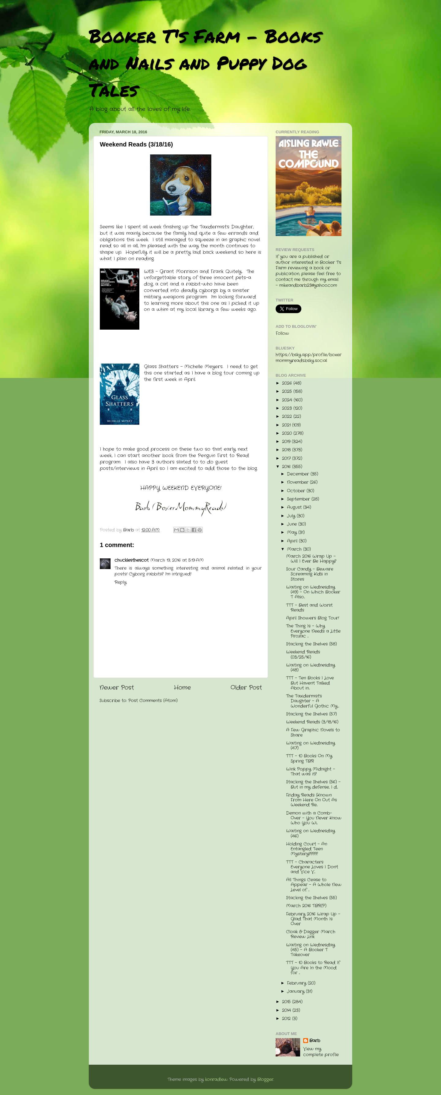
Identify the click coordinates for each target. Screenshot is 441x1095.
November (298, 482)
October (297, 491)
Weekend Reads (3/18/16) (312, 722)
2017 (287, 458)
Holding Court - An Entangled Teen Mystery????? (306, 849)
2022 (287, 417)
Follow (282, 333)
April (293, 541)
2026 (287, 383)
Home (182, 688)
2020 (287, 433)
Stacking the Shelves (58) (311, 644)
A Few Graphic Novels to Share (313, 732)
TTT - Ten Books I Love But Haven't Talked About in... (310, 683)
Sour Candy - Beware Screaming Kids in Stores (309, 574)
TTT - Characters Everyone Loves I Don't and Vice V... (312, 867)
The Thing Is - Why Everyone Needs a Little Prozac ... (313, 631)
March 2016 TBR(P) (306, 906)
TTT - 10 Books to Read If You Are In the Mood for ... (313, 967)
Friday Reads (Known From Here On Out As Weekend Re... (311, 800)
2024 (288, 400)
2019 (287, 442)
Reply (120, 582)
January (296, 991)
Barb (314, 1041)
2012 (287, 1019)
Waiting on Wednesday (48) (310, 667)
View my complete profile (321, 1052)
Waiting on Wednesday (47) (310, 745)
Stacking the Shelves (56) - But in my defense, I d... (313, 784)
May (292, 532)
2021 (287, 425)
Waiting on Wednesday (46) (310, 833)
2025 (287, 391)
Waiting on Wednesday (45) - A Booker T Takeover (310, 950)
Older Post (246, 688)
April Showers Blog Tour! (312, 618)
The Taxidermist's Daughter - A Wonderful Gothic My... (312, 701)
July (292, 516)
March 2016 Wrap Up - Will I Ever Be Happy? (311, 558)
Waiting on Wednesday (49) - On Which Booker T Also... (313, 592)
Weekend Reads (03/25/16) (303, 654)
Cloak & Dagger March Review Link (310, 934)
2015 (287, 1002)
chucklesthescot (132, 560)
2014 (287, 1010)
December (299, 474)
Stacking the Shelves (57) (311, 714)
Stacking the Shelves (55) (311, 898)
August (295, 507)
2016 (287, 467)
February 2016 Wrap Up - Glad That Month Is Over (313, 919)
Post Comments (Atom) (153, 701)
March (295, 549)
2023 (287, 408)
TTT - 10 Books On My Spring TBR (309, 758)
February (297, 983)
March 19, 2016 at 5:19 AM (177, 560)
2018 (287, 450)
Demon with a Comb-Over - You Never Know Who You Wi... (313, 818)
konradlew (216, 1079)
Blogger (265, 1079)
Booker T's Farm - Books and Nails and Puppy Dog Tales (205, 62)
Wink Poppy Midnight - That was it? (310, 771)
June (292, 524)
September (299, 499)
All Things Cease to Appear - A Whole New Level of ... (313, 885)
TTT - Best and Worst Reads (309, 607)
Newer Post (117, 688)
